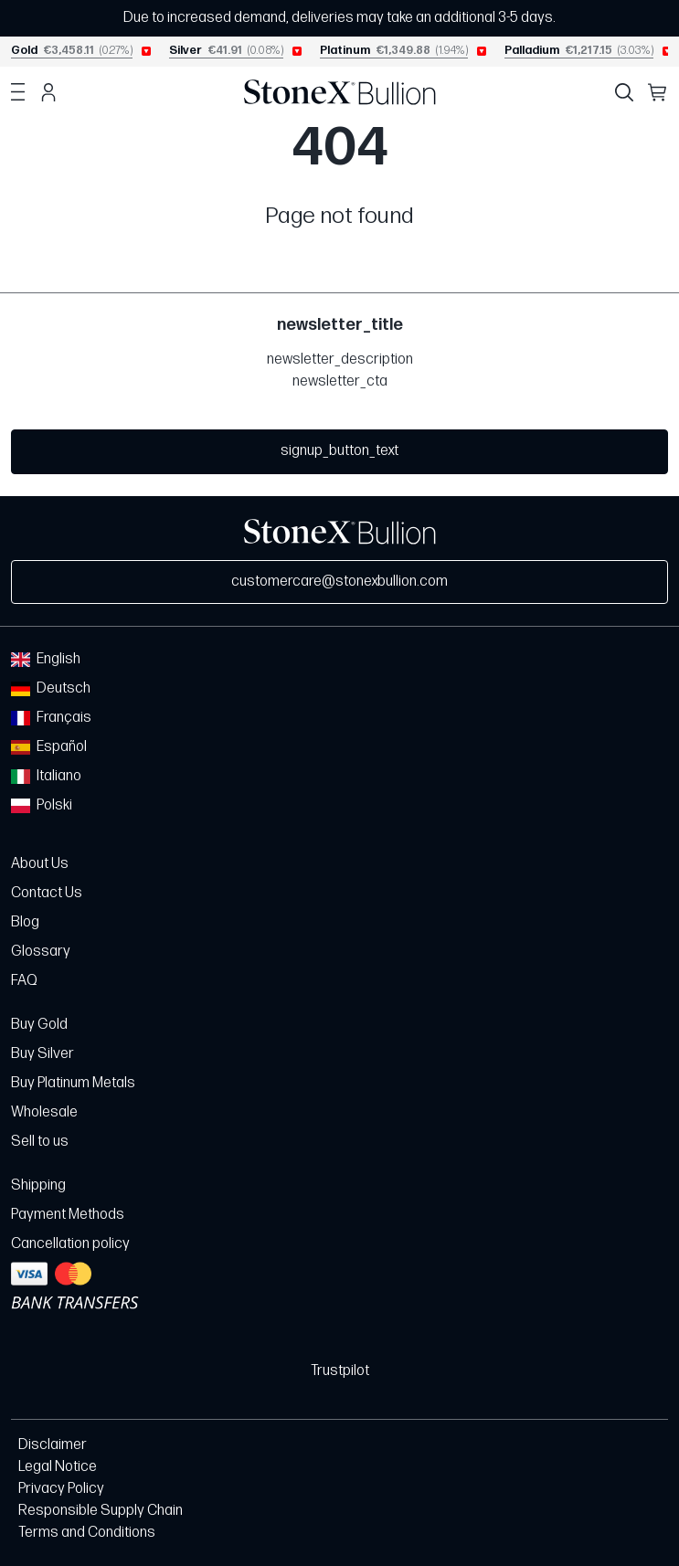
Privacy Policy (61, 1488)
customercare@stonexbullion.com (339, 581)
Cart (658, 92)
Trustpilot (340, 1371)
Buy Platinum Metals (73, 1083)
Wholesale (44, 1112)
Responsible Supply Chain (100, 1510)
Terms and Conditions (86, 1532)
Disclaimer (52, 1445)
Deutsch (50, 688)
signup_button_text (339, 451)
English (45, 659)
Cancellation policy (70, 1244)
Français (51, 717)
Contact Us (46, 893)
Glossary (40, 951)
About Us (40, 864)
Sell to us (40, 1141)
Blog (25, 922)
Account (48, 92)
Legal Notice (57, 1467)
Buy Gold (39, 1024)
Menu (18, 92)
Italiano (46, 776)
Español (49, 747)
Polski (41, 805)
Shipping (38, 1185)
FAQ (24, 980)
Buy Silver (42, 1054)
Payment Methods (67, 1214)
